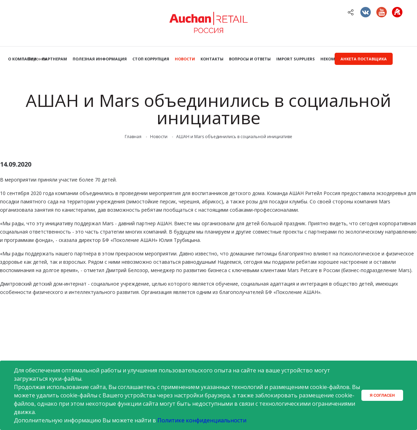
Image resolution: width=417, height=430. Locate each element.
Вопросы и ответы (250, 58)
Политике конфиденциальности (201, 420)
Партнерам (54, 58)
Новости (185, 58)
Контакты (212, 58)
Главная (133, 137)
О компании (22, 58)
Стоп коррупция (150, 58)
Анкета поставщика (364, 58)
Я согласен (382, 395)
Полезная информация (100, 58)
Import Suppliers (295, 58)
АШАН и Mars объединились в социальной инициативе (234, 137)
